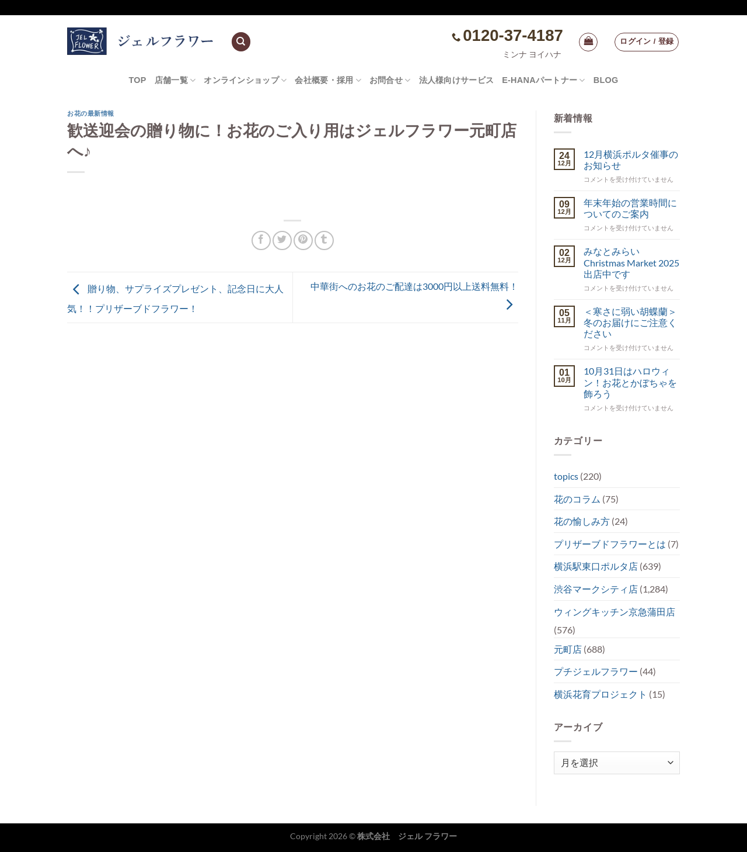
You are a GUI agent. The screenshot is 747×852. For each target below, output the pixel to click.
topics (566, 476)
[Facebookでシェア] (261, 240)
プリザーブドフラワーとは (610, 543)
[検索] (241, 41)
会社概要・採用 (328, 80)
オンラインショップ (245, 80)
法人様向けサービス (456, 80)
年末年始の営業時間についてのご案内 (630, 208)
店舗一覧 (175, 80)
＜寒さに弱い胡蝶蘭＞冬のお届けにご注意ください (630, 322)
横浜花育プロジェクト (600, 693)
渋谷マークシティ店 (596, 588)
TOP (137, 80)
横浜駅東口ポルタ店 (596, 566)
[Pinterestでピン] (303, 240)
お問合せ (390, 80)
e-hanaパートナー (543, 80)
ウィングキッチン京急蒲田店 (614, 611)
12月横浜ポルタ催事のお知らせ (631, 159)
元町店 (568, 648)
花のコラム (577, 498)
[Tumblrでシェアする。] (324, 240)
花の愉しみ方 (582, 521)
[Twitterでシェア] (282, 240)
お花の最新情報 (90, 113)
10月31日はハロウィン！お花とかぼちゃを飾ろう (630, 382)
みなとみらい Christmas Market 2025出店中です (631, 262)
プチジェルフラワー (596, 671)
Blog (606, 80)
